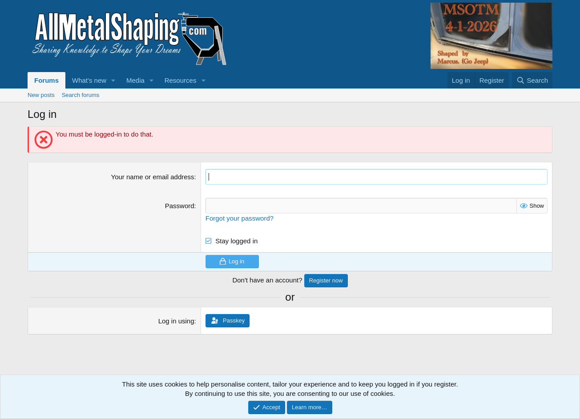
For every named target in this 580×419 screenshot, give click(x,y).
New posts (41, 95)
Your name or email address (152, 177)
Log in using (176, 321)
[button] (113, 80)
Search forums (81, 95)
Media (135, 80)
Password (179, 206)
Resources (181, 80)
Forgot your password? (239, 218)
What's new (89, 80)
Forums (46, 80)
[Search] (532, 80)
